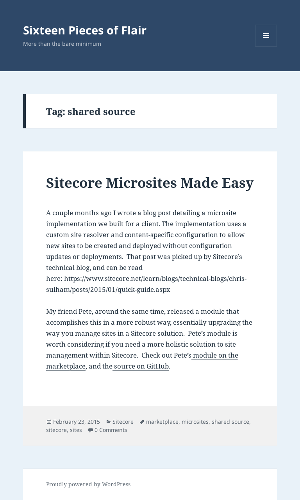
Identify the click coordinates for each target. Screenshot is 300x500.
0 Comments (111, 429)
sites (76, 429)
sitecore (56, 429)
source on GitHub (140, 366)
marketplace (162, 421)
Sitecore (123, 421)
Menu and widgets (266, 46)
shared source (230, 421)
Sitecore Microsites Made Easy (150, 182)
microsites (195, 421)
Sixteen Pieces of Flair (84, 30)
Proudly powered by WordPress (88, 484)
